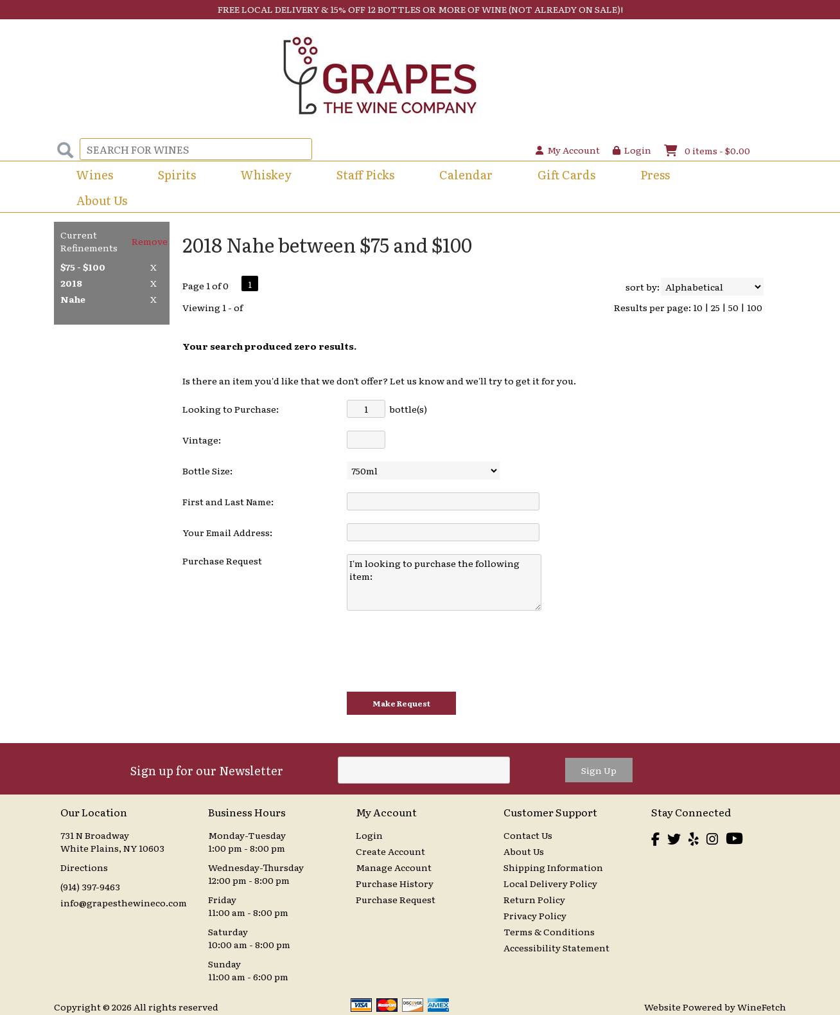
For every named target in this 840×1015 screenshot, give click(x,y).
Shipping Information (553, 867)
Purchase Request (395, 899)
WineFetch (761, 1006)
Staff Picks (365, 174)
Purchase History (394, 883)
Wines (90, 176)
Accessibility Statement (556, 947)
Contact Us (527, 835)
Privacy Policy (534, 915)
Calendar (466, 174)
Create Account (390, 851)
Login (632, 149)
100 (754, 307)
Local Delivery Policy (550, 883)
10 (698, 307)
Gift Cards (566, 174)
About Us (97, 201)
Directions (84, 867)
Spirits (173, 176)
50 (733, 307)
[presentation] (444, 651)
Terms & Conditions (549, 931)
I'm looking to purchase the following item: (444, 582)
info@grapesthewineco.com (123, 902)
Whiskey (266, 174)
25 (715, 307)
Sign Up (599, 770)
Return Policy (534, 899)
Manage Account (394, 867)
